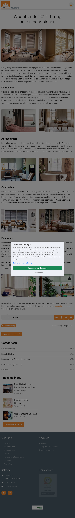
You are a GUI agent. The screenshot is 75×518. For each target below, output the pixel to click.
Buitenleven (6, 370)
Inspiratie (6, 460)
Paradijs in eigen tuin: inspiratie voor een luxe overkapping (24, 387)
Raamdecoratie (8, 447)
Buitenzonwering (8, 349)
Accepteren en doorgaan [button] (37, 268)
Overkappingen (8, 450)
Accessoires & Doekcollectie (12, 457)
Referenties (6, 464)
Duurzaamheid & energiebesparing (15, 359)
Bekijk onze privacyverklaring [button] (22, 263)
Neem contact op (11, 486)
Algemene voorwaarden (49, 447)
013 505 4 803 (10, 482)
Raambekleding (8, 325)
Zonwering (6, 443)
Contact (43, 443)
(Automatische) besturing (11, 364)
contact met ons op (63, 306)
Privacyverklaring (46, 450)
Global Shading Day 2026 (25, 414)
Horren (5, 454)
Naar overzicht (10, 334)
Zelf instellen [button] (37, 273)
